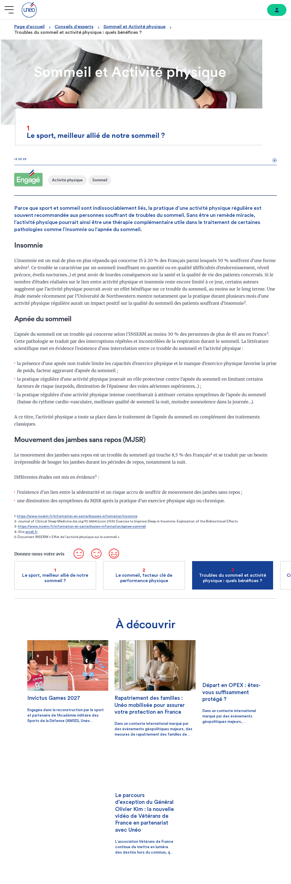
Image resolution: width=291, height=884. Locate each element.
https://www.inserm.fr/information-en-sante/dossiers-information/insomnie (77, 521)
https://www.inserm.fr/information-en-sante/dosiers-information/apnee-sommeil (82, 531)
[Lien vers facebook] (227, 822)
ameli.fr (31, 537)
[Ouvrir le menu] (9, 10)
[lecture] (186, 794)
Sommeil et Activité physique (134, 26)
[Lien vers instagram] (241, 822)
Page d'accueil (29, 26)
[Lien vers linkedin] (270, 822)
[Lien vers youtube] (255, 822)
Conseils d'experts (74, 26)
